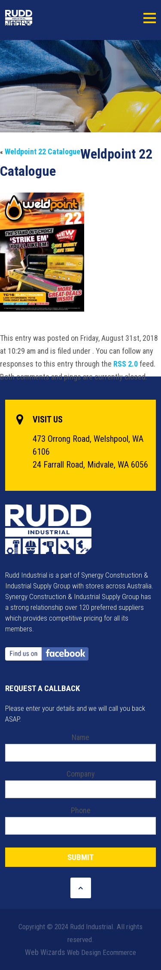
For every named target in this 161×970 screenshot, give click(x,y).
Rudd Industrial (38, 17)
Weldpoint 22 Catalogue (42, 151)
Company (81, 773)
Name (80, 737)
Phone (81, 810)
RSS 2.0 (125, 363)
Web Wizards (45, 952)
